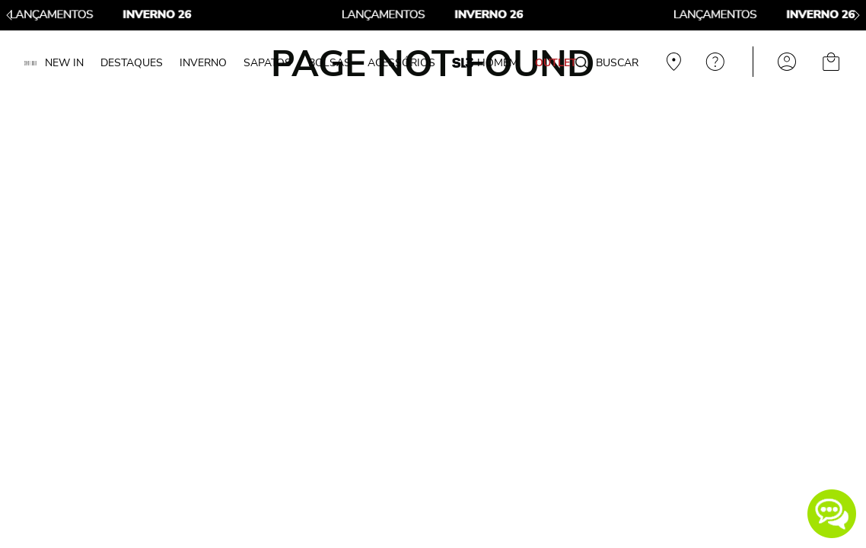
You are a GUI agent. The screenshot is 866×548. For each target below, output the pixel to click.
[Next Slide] (857, 15)
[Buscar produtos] (582, 64)
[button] (831, 513)
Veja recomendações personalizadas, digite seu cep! (672, 62)
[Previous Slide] (9, 15)
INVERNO (203, 62)
